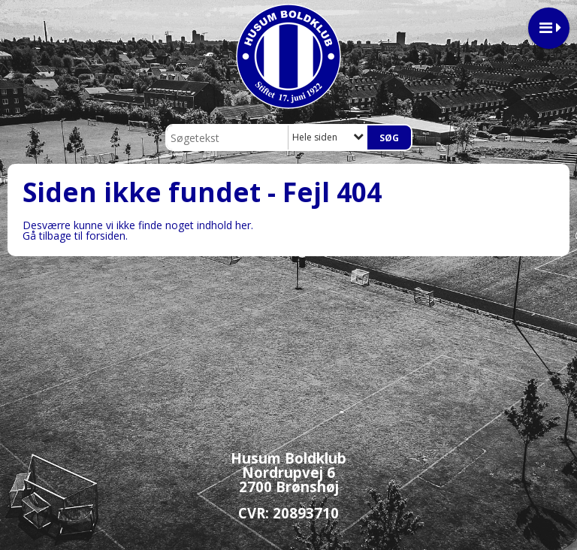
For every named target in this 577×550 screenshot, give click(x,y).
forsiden (105, 235)
